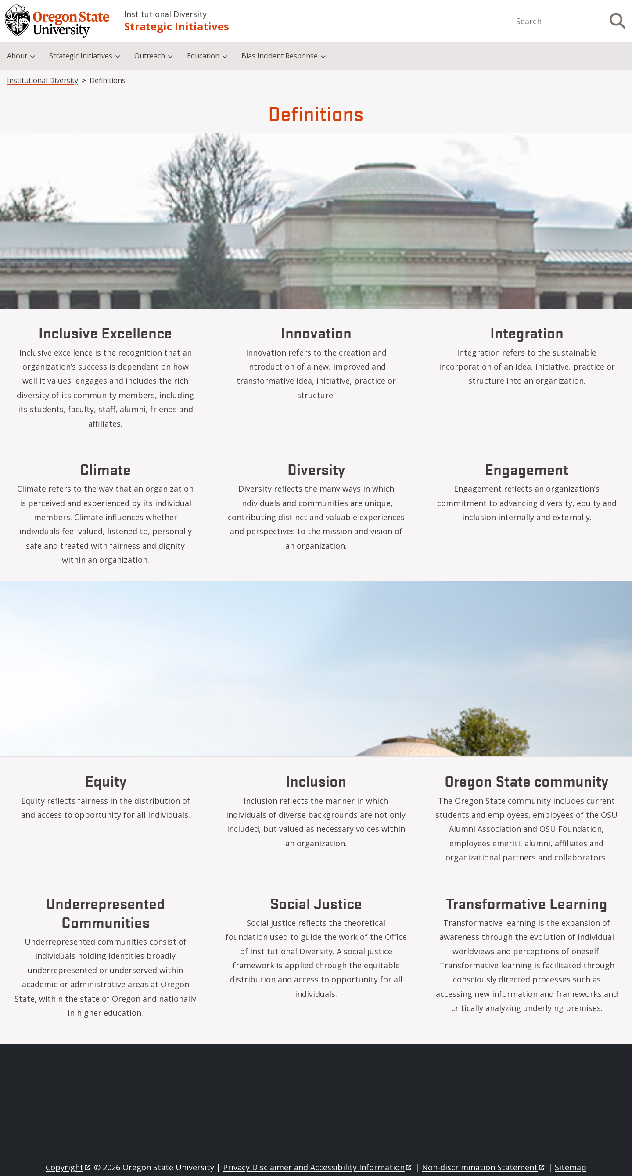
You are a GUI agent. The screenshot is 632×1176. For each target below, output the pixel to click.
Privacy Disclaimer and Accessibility (318, 1167)
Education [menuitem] (203, 56)
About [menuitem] (17, 56)
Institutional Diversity (165, 14)
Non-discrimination (484, 1167)
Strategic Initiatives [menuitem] (80, 56)
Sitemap (570, 1167)
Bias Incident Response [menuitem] (279, 56)
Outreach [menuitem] (149, 56)
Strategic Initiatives (176, 26)
